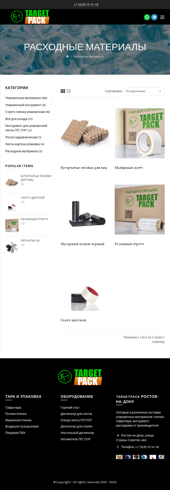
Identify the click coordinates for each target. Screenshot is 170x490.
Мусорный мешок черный (82, 244)
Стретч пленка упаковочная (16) (27, 112)
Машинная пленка (18, 420)
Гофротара (13, 408)
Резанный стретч (34, 219)
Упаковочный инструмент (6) (25, 105)
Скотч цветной (32, 197)
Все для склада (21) (19, 119)
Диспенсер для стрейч (77, 426)
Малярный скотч (129, 168)
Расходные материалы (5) (24, 151)
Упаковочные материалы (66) (26, 98)
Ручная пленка (15, 414)
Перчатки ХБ (30, 240)
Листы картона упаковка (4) (24, 144)
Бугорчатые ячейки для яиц (36, 178)
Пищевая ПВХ (15, 433)
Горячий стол (70, 408)
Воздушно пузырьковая (22, 426)
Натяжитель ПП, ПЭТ (76, 439)
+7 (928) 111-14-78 (147, 447)
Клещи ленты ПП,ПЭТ (76, 420)
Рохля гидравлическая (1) (23, 137)
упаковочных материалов (134, 417)
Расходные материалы (88, 56)
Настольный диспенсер (77, 433)
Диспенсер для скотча (76, 414)
